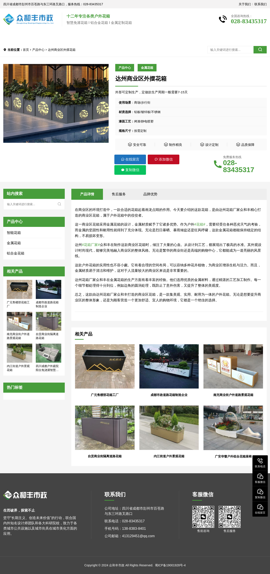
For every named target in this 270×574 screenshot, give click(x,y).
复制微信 (130, 170)
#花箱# (199, 224)
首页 (14, 37)
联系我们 (260, 4)
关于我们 (245, 4)
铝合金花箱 (15, 253)
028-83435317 (238, 166)
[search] (260, 49)
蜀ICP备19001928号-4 (170, 565)
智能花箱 (14, 233)
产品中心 (69, 37)
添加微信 (163, 159)
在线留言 (130, 159)
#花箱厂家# (91, 245)
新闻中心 (127, 37)
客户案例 (98, 37)
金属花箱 (147, 67)
